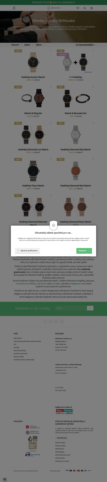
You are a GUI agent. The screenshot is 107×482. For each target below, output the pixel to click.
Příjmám (84, 250)
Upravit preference (27, 250)
